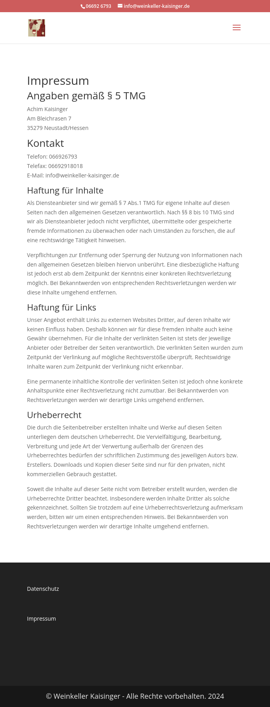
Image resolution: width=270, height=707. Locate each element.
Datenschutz (43, 588)
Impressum (41, 618)
